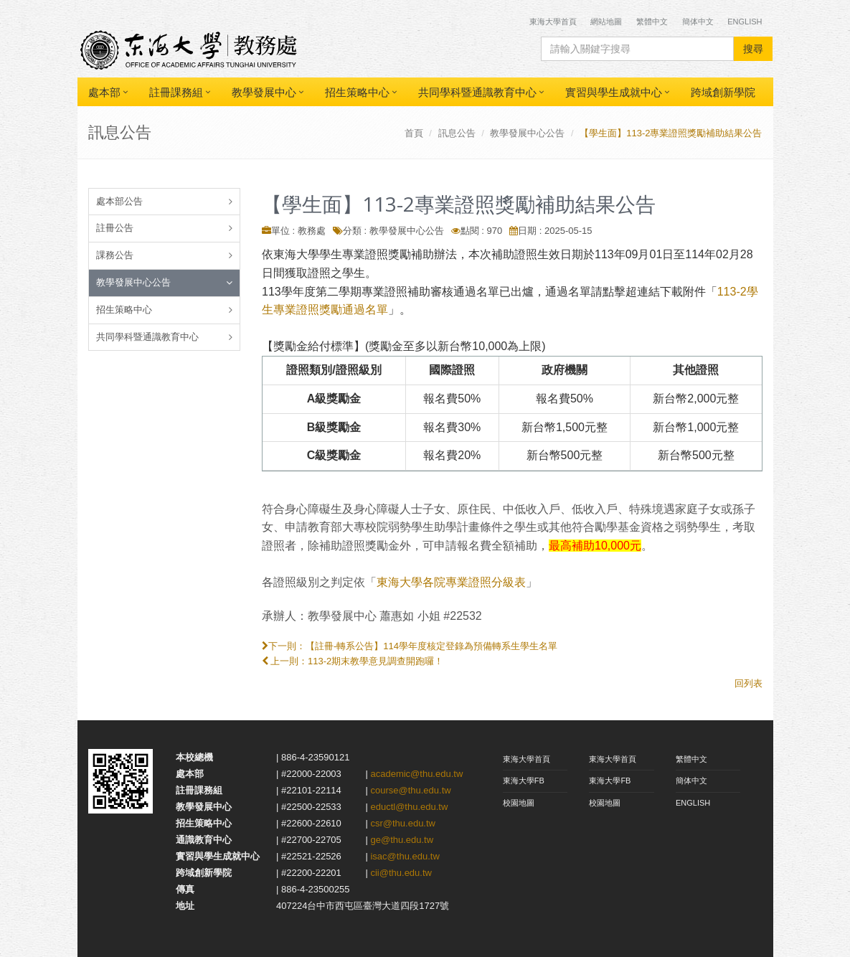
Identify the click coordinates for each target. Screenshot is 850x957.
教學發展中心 (264, 92)
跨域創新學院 (723, 92)
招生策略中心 (357, 92)
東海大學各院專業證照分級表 (451, 582)
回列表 (748, 683)
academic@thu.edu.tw (416, 773)
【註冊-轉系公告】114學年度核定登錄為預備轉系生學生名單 (431, 646)
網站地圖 (606, 21)
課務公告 (114, 255)
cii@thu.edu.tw (400, 872)
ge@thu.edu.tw (401, 839)
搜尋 (753, 49)
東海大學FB (523, 780)
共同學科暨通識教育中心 (477, 92)
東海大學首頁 (554, 21)
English (744, 21)
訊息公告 (457, 133)
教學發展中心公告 (527, 133)
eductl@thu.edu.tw (409, 806)
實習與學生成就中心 (613, 92)
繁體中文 (652, 21)
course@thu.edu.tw (410, 790)
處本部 (104, 92)
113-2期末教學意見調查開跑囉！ (375, 661)
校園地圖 (518, 802)
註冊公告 (114, 227)
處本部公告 (119, 201)
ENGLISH (693, 802)
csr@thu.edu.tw (402, 823)
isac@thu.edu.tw (404, 856)
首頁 (414, 133)
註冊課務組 (176, 92)
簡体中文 (698, 21)
